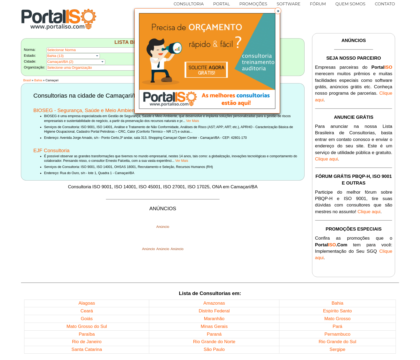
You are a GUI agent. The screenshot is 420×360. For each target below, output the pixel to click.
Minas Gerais (214, 326)
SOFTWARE (289, 3)
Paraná (214, 334)
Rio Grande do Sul (337, 341)
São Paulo (214, 349)
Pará (337, 326)
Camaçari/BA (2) (60, 62)
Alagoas (86, 303)
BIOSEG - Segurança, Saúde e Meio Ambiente (86, 110)
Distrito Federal (214, 310)
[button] (278, 10)
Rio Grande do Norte (214, 341)
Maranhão (214, 318)
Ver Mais (192, 121)
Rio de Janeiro (87, 341)
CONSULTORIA (189, 3)
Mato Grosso (337, 318)
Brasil (27, 80)
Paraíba (87, 334)
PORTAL (221, 3)
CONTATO (385, 3)
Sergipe (337, 349)
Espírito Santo (337, 310)
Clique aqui (326, 159)
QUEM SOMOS (350, 3)
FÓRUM (318, 3)
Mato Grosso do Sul (86, 326)
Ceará (87, 310)
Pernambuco (337, 334)
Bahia (38, 80)
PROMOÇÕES (253, 3)
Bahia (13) (55, 56)
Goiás (87, 318)
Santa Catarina (87, 349)
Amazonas (214, 303)
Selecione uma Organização (69, 68)
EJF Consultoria (51, 150)
